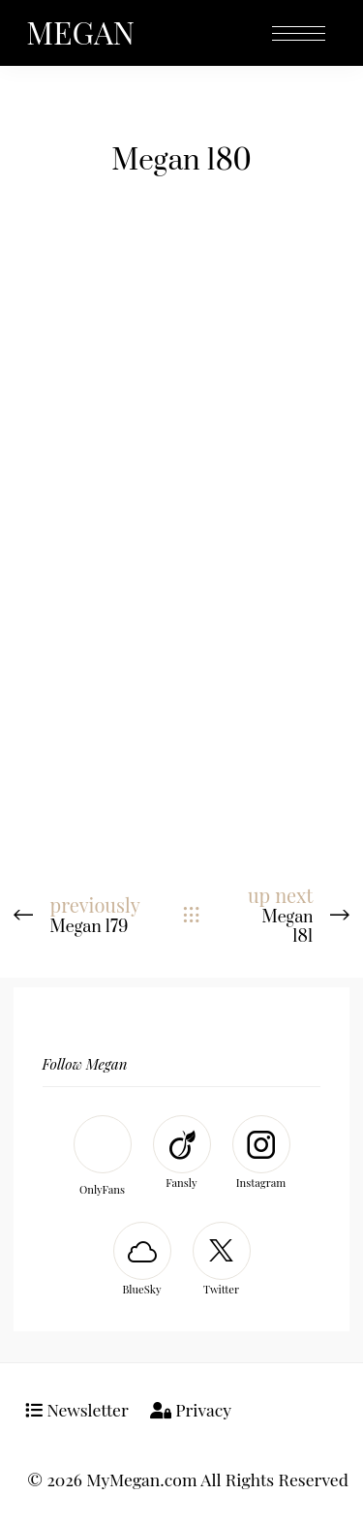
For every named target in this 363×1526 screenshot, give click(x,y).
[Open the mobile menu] (298, 34)
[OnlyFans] (103, 1157)
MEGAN (80, 31)
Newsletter (77, 1409)
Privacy (190, 1409)
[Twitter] (222, 1261)
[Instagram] (261, 1154)
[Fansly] (182, 1154)
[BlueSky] (142, 1261)
